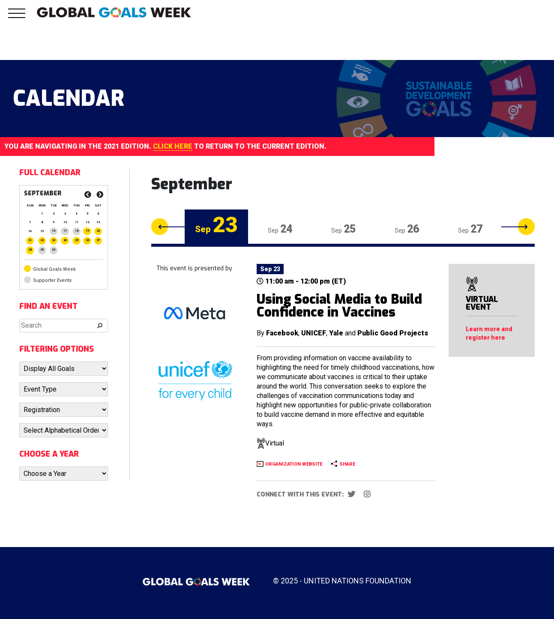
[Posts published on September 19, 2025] (87, 231)
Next (518, 226)
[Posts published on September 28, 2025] (30, 249)
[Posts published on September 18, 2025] (76, 231)
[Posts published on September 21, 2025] (30, 240)
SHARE (347, 464)
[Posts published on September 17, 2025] (65, 231)
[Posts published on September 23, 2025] (53, 240)
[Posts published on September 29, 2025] (42, 249)
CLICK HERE (172, 146)
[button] (16, 18)
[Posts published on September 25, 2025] (76, 240)
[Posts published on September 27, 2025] (98, 240)
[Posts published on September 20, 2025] (98, 231)
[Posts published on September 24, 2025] (65, 240)
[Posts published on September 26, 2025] (87, 240)
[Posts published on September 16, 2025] (53, 231)
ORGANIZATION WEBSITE (293, 464)
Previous (168, 226)
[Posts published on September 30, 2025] (53, 249)
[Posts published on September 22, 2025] (42, 240)
